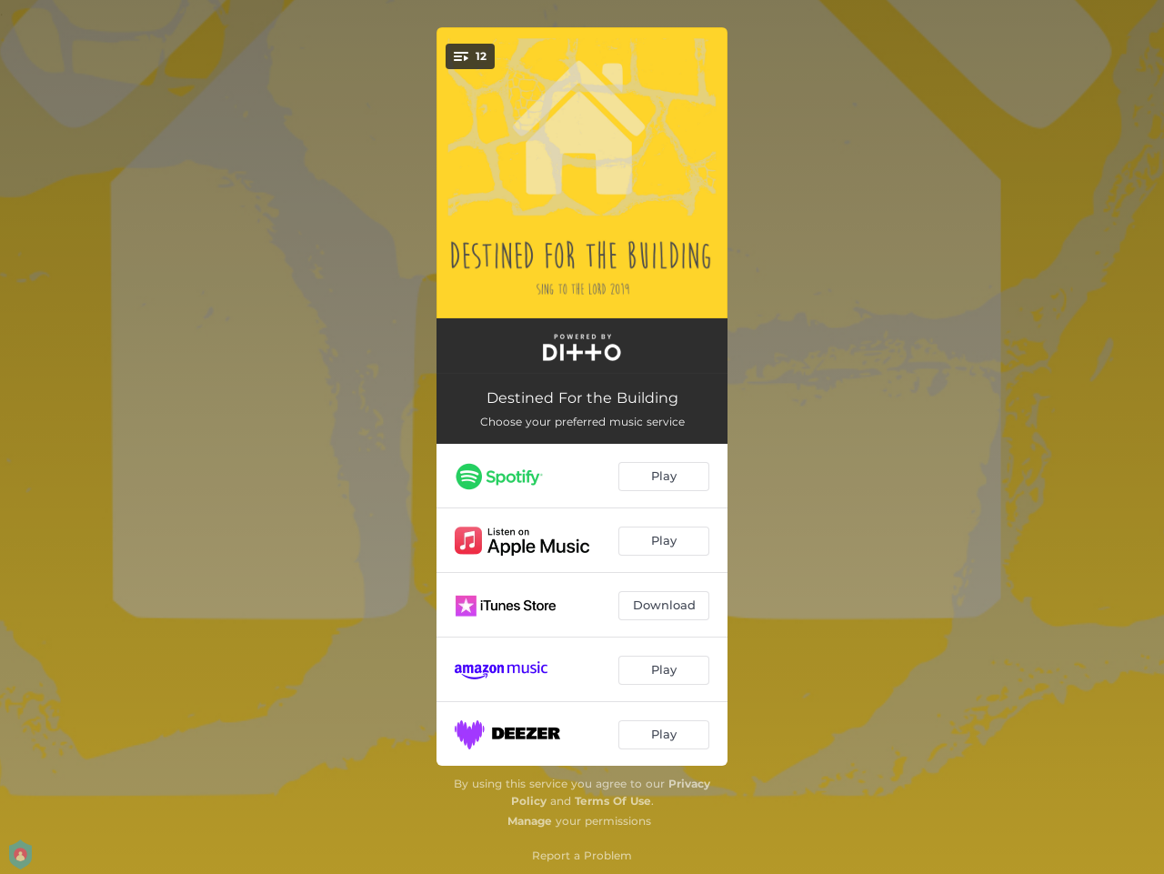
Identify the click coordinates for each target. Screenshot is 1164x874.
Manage (529, 821)
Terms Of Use (613, 801)
